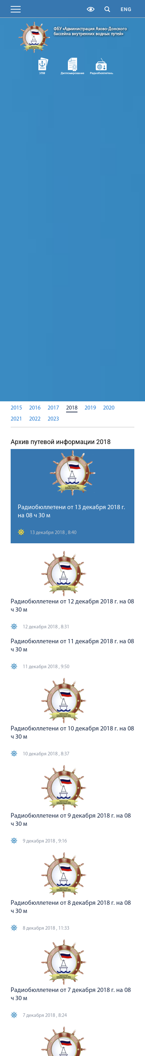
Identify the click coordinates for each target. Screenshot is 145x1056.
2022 (35, 419)
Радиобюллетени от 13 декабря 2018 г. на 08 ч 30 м (71, 511)
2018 (71, 408)
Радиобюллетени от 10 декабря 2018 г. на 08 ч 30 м (72, 732)
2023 (53, 419)
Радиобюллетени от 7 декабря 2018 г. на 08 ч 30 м (71, 994)
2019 (90, 408)
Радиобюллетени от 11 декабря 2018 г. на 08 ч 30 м (72, 645)
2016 (35, 408)
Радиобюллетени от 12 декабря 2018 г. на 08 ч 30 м (72, 605)
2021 (16, 419)
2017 (53, 408)
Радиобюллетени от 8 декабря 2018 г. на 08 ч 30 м (71, 907)
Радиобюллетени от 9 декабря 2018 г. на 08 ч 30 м (71, 820)
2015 (16, 408)
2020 (108, 408)
